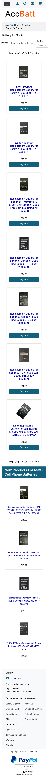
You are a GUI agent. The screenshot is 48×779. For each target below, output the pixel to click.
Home (6, 25)
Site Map (10, 745)
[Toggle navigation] (7, 4)
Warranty (10, 740)
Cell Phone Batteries (20, 25)
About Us (29, 704)
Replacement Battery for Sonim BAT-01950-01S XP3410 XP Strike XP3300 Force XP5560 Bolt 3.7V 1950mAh (24, 205)
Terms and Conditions (16, 735)
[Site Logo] (24, 13)
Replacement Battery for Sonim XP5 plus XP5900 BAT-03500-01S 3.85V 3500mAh (24, 318)
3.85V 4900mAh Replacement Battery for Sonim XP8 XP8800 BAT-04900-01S (24, 147)
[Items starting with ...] (22, 43)
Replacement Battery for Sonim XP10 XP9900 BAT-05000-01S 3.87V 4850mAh (24, 374)
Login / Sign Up (13, 704)
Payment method (32, 719)
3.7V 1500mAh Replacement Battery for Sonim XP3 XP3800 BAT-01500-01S (24, 91)
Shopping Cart (12, 709)
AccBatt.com (32, 751)
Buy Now (24, 108)
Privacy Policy (12, 730)
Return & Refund (32, 714)
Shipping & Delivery (33, 709)
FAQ (8, 719)
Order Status (11, 714)
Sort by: (40, 41)
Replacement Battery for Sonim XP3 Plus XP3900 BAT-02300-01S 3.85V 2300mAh (24, 262)
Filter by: (4, 43)
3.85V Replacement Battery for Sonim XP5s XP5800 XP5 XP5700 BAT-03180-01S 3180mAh (24, 430)
